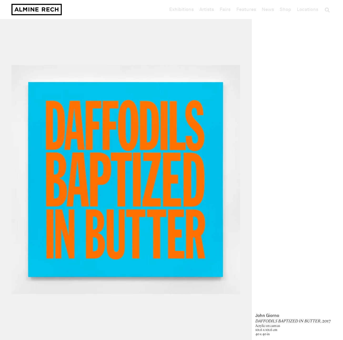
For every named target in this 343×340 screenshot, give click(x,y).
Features (246, 9)
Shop (285, 9)
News (268, 9)
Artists (206, 9)
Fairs (225, 9)
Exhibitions (181, 9)
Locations (307, 9)
